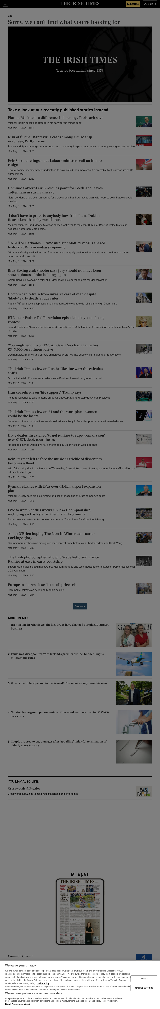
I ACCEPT (144, 979)
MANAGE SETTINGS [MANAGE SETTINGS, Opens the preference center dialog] (144, 988)
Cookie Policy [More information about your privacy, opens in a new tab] (43, 983)
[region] (80, 984)
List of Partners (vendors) (17, 1004)
